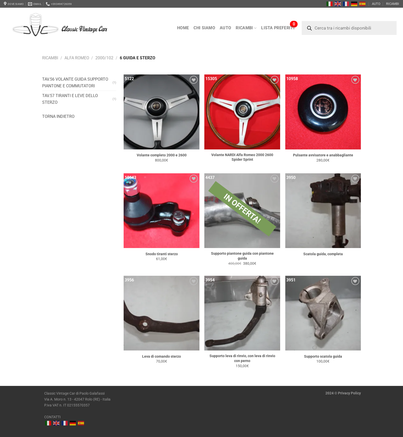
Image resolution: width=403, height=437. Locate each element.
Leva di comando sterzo (161, 356)
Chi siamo (204, 27)
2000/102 (104, 57)
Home (183, 27)
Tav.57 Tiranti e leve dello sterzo (70, 99)
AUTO (376, 4)
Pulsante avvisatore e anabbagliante (323, 155)
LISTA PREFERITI (278, 27)
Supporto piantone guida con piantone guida (242, 256)
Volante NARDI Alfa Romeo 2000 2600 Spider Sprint (242, 157)
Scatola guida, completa (323, 254)
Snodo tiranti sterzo (161, 254)
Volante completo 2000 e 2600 (162, 155)
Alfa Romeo (77, 57)
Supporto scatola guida (323, 356)
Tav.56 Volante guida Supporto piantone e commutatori (75, 82)
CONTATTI (52, 417)
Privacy (344, 393)
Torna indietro (58, 116)
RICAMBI (392, 4)
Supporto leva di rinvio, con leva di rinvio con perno (242, 358)
